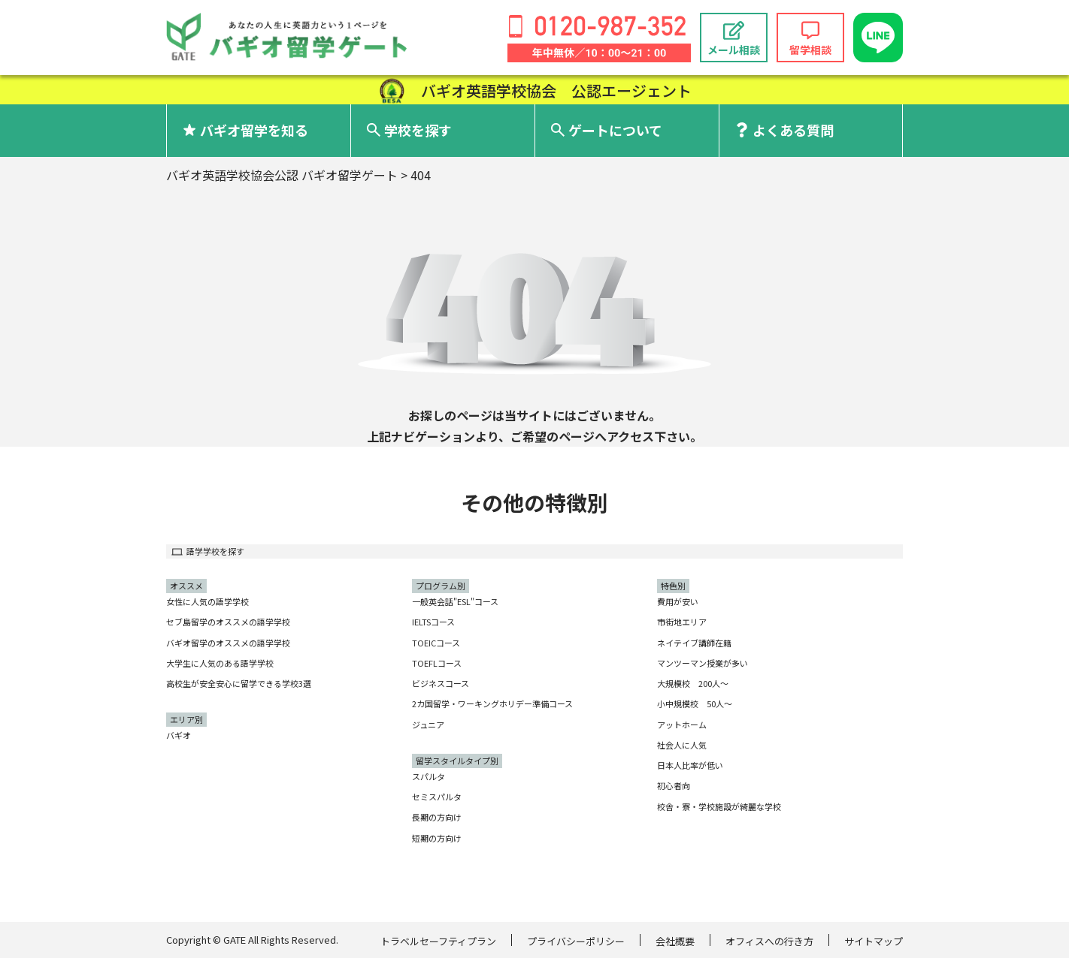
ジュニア (428, 724)
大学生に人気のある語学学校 (220, 663)
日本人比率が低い (690, 765)
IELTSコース (433, 622)
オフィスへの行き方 (769, 941)
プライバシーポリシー (576, 941)
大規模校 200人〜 (692, 683)
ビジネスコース (440, 683)
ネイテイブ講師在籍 (694, 643)
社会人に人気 (682, 745)
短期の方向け (437, 838)
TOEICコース (436, 643)
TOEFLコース (437, 663)
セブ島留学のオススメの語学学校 (228, 622)
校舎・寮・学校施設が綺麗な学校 (719, 806)
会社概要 (675, 941)
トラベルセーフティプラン (438, 941)
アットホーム (682, 724)
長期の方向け (437, 817)
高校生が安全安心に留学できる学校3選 (238, 683)
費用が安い (677, 601)
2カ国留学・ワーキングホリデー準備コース (492, 703)
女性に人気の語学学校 (207, 601)
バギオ (178, 735)
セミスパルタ (437, 797)
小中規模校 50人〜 (694, 703)
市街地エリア (682, 622)
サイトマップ (873, 941)
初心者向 (673, 785)
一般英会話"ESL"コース (455, 601)
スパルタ (428, 776)
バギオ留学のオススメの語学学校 (228, 643)
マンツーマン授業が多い (702, 663)
